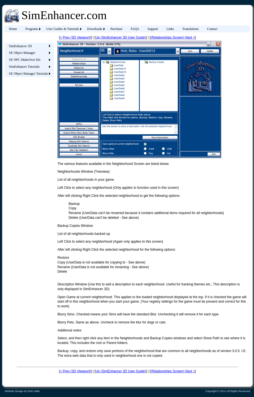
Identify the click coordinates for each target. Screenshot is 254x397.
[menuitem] (13, 29)
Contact (212, 29)
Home (13, 29)
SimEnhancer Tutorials (24, 67)
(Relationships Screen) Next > (173, 37)
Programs (31, 29)
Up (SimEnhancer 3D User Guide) (120, 37)
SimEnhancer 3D (20, 46)
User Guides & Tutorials (62, 29)
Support (152, 29)
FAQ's (135, 29)
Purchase (116, 29)
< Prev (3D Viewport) (75, 37)
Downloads (94, 29)
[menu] (28, 60)
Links (170, 29)
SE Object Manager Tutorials (28, 74)
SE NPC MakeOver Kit (24, 60)
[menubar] (113, 29)
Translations (190, 29)
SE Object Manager (22, 53)
